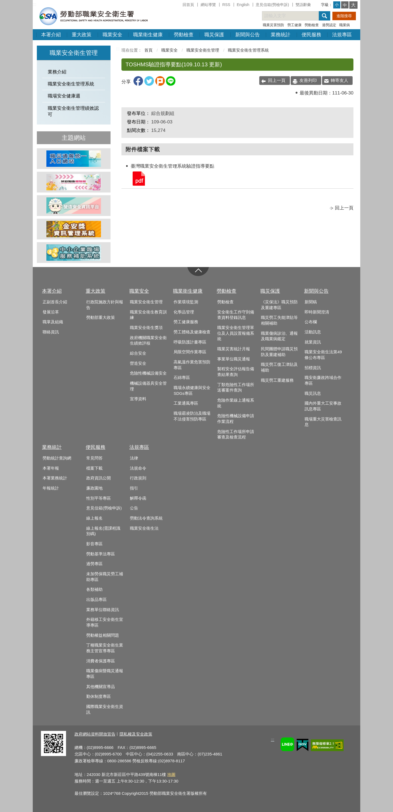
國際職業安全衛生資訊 (104, 709)
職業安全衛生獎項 (146, 327)
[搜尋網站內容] (295, 15)
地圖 (171, 774)
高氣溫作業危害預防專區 (192, 365)
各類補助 (94, 589)
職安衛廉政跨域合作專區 (323, 380)
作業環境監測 (186, 302)
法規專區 (342, 34)
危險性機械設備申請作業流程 (235, 419)
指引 (134, 488)
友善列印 (308, 80)
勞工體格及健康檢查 (192, 332)
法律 (134, 458)
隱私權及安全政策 (136, 734)
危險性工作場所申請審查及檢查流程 (235, 434)
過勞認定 (329, 25)
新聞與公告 (247, 34)
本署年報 (51, 468)
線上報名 (94, 518)
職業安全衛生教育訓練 (148, 315)
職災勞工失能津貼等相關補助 (279, 320)
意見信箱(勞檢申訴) (272, 4)
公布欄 (311, 322)
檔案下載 (94, 468)
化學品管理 (184, 312)
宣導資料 (138, 399)
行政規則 (138, 478)
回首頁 (188, 4)
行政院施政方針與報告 (104, 305)
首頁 (148, 50)
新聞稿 (311, 302)
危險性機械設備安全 (148, 373)
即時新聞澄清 (317, 312)
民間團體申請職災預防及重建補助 (279, 352)
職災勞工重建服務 (277, 380)
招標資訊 (313, 368)
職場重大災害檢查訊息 (323, 422)
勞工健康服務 (186, 322)
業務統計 (280, 34)
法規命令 (138, 468)
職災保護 (214, 34)
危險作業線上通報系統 (235, 403)
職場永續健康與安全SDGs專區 (192, 391)
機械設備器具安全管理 (148, 386)
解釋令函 (138, 498)
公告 (134, 508)
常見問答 (94, 458)
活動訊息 (313, 332)
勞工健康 (294, 25)
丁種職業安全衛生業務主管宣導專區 (104, 648)
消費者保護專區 (100, 661)
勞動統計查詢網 (57, 458)
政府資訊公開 (98, 478)
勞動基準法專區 (100, 554)
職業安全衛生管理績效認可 (73, 111)
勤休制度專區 (98, 696)
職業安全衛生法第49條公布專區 (323, 355)
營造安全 (138, 363)
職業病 (344, 25)
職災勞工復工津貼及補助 (279, 367)
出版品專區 (96, 599)
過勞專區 (94, 564)
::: (34, 4)
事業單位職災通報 (233, 359)
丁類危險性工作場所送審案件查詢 (235, 388)
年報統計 (51, 488)
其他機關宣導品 (100, 686)
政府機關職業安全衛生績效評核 (148, 341)
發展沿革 (51, 312)
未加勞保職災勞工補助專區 (104, 577)
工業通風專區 (186, 403)
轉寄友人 (339, 80)
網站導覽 (208, 4)
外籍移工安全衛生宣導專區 (104, 622)
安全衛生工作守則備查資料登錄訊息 (235, 315)
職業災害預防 (273, 25)
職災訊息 (313, 393)
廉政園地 (94, 488)
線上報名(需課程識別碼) (103, 531)
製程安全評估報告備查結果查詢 (235, 372)
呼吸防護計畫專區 (190, 342)
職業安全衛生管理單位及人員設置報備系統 (235, 333)
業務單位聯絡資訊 (102, 609)
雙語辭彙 (303, 4)
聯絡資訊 (51, 332)
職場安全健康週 (64, 96)
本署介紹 (51, 34)
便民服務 (311, 34)
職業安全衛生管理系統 (71, 84)
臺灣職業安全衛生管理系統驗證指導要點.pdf (138, 178)
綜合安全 (138, 353)
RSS (226, 4)
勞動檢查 (312, 25)
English (243, 4)
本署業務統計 (55, 478)
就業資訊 (313, 342)
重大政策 (81, 34)
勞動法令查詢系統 (146, 518)
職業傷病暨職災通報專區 (104, 674)
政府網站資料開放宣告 (95, 734)
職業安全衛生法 (144, 528)
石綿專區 (182, 377)
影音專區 (94, 544)
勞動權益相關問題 (102, 635)
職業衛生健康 (148, 34)
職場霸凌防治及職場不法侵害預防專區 (192, 416)
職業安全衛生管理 (202, 50)
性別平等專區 (98, 498)
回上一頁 (276, 80)
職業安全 (112, 34)
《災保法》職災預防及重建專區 (279, 305)
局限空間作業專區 (190, 352)
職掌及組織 (53, 322)
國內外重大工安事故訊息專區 (323, 406)
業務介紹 (57, 72)
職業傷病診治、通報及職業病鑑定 (279, 336)
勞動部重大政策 (100, 317)
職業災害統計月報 (233, 349)
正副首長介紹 (55, 302)
